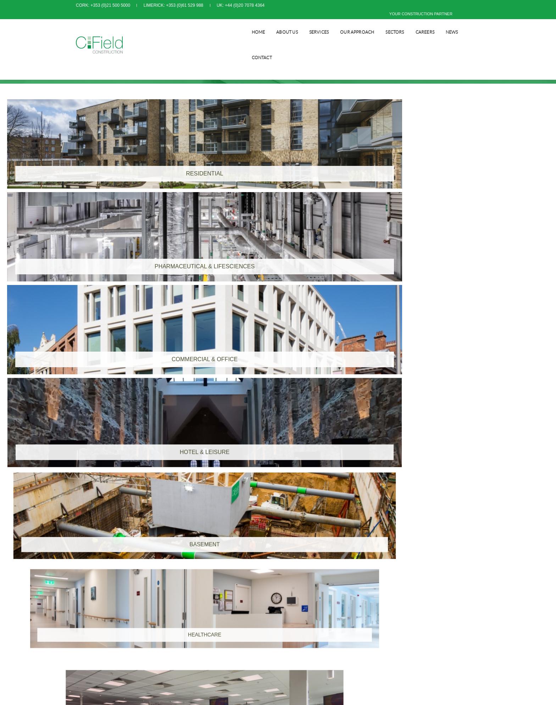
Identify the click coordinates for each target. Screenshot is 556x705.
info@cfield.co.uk (204, 583)
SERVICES (309, 23)
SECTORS (385, 23)
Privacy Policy (296, 555)
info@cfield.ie (96, 583)
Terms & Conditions (301, 547)
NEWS (442, 23)
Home (249, 23)
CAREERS (415, 23)
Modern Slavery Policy (304, 562)
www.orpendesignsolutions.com (347, 608)
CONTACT (470, 23)
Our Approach (347, 23)
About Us (277, 23)
